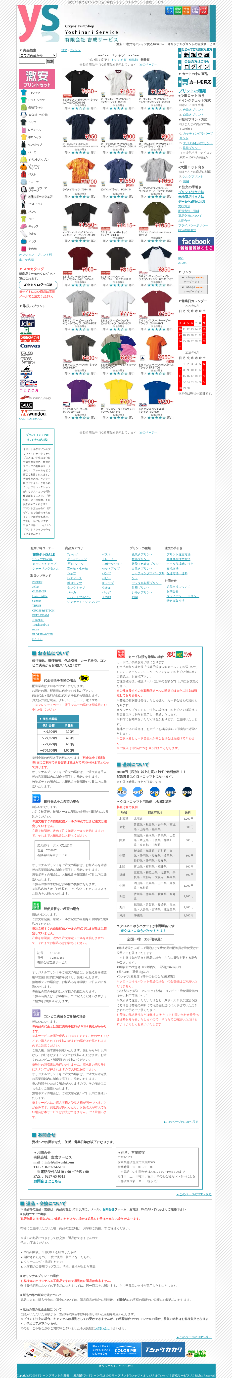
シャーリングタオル (45, 568)
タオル (106, 587)
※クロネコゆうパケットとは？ (143, 931)
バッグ (106, 592)
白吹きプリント (193, 114)
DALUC (37, 639)
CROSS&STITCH (43, 610)
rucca (35, 629)
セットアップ (111, 568)
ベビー (106, 578)
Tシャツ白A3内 (42, 559)
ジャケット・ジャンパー (83, 602)
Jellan (35, 586)
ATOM (182, 262)
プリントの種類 (192, 91)
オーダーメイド (193, 281)
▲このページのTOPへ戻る (180, 1122)
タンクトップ (76, 587)
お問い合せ (102, 1328)
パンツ (106, 573)
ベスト (106, 554)
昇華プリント (192, 148)
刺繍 (186, 181)
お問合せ (184, 220)
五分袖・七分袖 (77, 568)
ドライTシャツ (77, 559)
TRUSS (37, 605)
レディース (74, 578)
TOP (64, 50)
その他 (106, 597)
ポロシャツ (74, 583)
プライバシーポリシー (193, 225)
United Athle (40, 596)
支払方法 (184, 206)
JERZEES (38, 620)
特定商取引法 (187, 230)
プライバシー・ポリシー (183, 596)
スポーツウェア (112, 564)
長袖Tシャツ (75, 564)
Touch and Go (40, 624)
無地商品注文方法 (191, 197)
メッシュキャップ (44, 564)
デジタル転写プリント (198, 143)
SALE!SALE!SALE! (32, 419)
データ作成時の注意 (191, 201)
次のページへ (148, 64)
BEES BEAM (40, 615)
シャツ (71, 573)
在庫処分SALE (43, 554)
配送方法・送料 (188, 211)
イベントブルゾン (79, 597)
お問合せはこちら (47, 1181)
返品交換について (190, 216)
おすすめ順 (119, 60)
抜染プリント (141, 559)
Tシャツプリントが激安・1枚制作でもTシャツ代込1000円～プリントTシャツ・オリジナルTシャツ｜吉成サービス (113, 1375)
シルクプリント (192, 176)
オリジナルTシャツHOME (116, 1366)
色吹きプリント (193, 109)
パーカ (71, 592)
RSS (181, 258)
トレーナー (109, 559)
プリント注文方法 (191, 192)
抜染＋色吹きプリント (147, 564)
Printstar (37, 582)
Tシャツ (75, 50)
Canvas (36, 601)
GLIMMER (39, 591)
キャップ (108, 583)
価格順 (133, 60)
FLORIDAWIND (42, 634)
